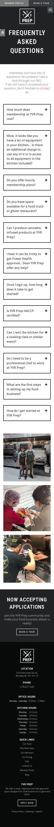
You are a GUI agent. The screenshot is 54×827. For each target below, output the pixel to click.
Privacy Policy (18, 811)
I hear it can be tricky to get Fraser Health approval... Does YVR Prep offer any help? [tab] (25, 261)
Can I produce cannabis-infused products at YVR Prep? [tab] (24, 232)
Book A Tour (41, 3)
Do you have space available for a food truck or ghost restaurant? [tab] (25, 206)
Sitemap (30, 811)
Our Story (27, 743)
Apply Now (27, 802)
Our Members (27, 752)
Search (39, 811)
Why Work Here (27, 748)
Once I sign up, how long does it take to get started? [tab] (25, 289)
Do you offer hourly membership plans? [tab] (21, 182)
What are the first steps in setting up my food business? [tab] (24, 389)
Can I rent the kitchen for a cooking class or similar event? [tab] (25, 337)
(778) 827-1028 (27, 686)
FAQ (27, 761)
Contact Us (27, 765)
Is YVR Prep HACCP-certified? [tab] (21, 313)
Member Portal (27, 770)
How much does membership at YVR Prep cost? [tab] (25, 114)
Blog (27, 774)
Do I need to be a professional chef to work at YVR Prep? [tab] (25, 363)
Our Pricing (27, 757)
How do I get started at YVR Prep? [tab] (23, 413)
